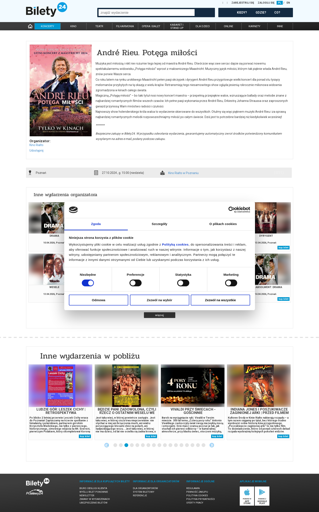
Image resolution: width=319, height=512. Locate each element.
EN (288, 2)
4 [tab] (132, 445)
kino (73, 26)
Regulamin (193, 488)
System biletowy (143, 492)
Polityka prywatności (200, 499)
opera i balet (151, 26)
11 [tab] (171, 445)
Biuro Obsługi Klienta (93, 488)
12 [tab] (176, 445)
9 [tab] (159, 445)
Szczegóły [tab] (159, 224)
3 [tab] (126, 445)
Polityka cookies (197, 495)
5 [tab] (137, 445)
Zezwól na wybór (159, 300)
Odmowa (98, 300)
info (279, 172)
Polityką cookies (175, 244)
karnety (254, 26)
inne (280, 26)
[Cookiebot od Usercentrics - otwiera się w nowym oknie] (231, 210)
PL (279, 2)
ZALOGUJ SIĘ (266, 2)
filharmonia (125, 26)
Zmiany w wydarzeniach (94, 499)
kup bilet (283, 247)
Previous (106, 445)
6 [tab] (143, 445)
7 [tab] (148, 445)
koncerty (47, 26)
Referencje (140, 495)
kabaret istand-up (176, 26)
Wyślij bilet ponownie (93, 492)
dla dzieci (203, 26)
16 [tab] (198, 445)
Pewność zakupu (197, 492)
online (228, 26)
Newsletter (86, 495)
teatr (99, 26)
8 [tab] (154, 445)
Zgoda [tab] (96, 224)
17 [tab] (204, 445)
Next (211, 445)
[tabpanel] (60, 402)
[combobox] (146, 12)
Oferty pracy (194, 502)
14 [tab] (187, 445)
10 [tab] (165, 445)
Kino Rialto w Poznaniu (183, 173)
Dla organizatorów (145, 488)
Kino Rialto (36, 145)
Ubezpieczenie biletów (93, 502)
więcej (159, 315)
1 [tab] (115, 445)
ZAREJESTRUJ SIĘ (242, 2)
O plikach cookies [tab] (223, 224)
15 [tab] (193, 445)
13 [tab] (182, 445)
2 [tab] (121, 445)
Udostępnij (36, 150)
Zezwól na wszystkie (220, 300)
